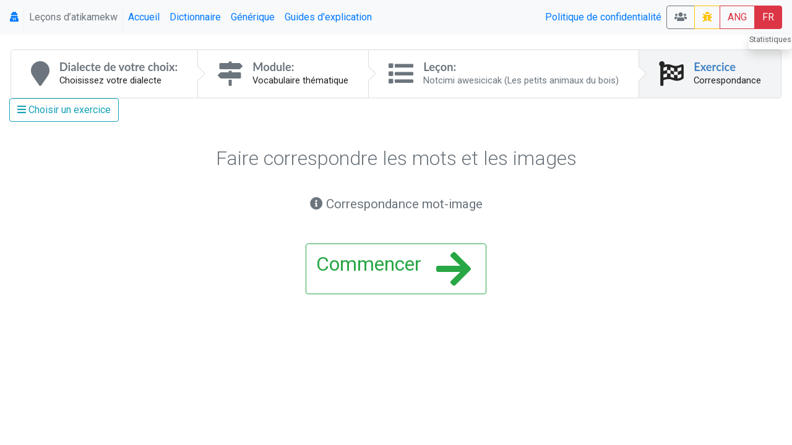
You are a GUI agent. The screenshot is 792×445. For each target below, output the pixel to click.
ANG (737, 17)
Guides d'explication (328, 17)
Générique (253, 17)
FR (768, 17)
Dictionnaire (195, 17)
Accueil (144, 17)
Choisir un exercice (64, 110)
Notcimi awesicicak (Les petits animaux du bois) (521, 80)
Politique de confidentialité (603, 17)
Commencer (393, 269)
